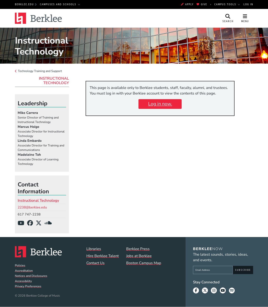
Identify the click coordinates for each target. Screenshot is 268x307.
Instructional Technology (54, 80)
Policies (20, 265)
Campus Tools (225, 4)
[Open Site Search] (228, 18)
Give (202, 4)
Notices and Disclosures (31, 276)
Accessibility (23, 281)
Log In (248, 4)
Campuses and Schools (58, 4)
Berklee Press (138, 248)
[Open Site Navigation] (245, 18)
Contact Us (95, 263)
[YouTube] (22, 223)
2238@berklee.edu (32, 207)
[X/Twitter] (40, 223)
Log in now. (160, 104)
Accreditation (24, 271)
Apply (187, 4)
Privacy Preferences (28, 286)
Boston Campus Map (143, 263)
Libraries (93, 248)
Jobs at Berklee (139, 255)
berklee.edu (24, 4)
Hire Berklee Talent (102, 255)
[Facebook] (31, 223)
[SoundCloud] (49, 223)
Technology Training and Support (40, 71)
